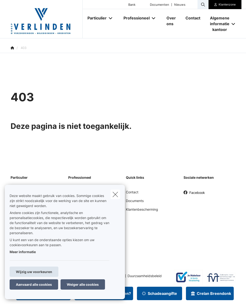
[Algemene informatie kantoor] (218, 24)
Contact (132, 192)
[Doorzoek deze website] (203, 4)
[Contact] (193, 18)
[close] (115, 194)
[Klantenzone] (225, 4)
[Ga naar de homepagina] (47, 19)
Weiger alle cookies (83, 284)
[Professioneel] (135, 18)
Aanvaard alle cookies (34, 284)
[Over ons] (171, 21)
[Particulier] (95, 18)
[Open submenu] (111, 18)
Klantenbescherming (142, 209)
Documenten (159, 4)
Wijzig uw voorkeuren (34, 272)
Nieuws (179, 4)
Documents (135, 201)
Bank (131, 4)
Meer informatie (23, 252)
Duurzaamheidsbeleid (145, 276)
